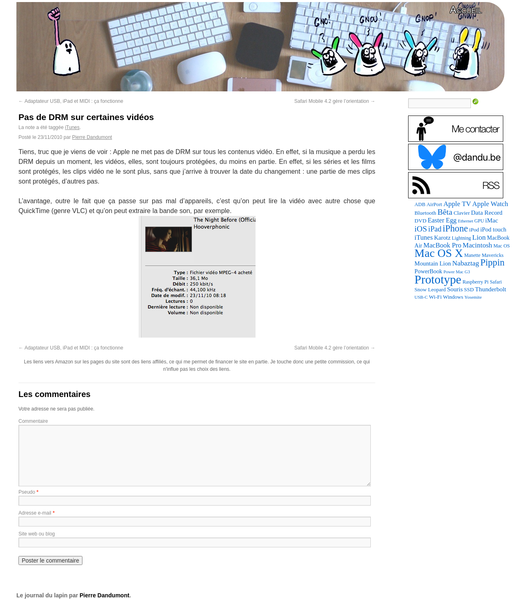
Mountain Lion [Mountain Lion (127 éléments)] (433, 263)
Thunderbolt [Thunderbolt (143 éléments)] (490, 289)
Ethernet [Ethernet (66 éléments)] (465, 220)
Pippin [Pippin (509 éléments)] (492, 262)
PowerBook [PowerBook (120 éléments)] (429, 271)
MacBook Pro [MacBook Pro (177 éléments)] (442, 245)
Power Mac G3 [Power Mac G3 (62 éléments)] (456, 272)
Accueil (466, 9)
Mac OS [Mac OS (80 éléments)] (501, 246)
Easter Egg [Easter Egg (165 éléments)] (442, 220)
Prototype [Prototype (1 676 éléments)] (438, 279)
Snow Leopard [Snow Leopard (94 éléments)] (430, 289)
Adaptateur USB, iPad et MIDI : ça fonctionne (70, 101)
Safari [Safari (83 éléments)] (496, 282)
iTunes (72, 127)
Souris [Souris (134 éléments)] (455, 289)
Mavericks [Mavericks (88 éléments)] (492, 255)
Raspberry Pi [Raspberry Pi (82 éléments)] (476, 282)
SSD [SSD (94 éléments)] (469, 289)
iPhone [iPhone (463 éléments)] (455, 228)
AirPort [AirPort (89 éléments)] (434, 204)
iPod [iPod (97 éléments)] (474, 230)
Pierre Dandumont (92, 137)
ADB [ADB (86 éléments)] (420, 204)
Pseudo (26, 492)
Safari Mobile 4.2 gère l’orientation (334, 101)
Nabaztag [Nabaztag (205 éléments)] (465, 263)
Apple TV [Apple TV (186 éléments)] (457, 204)
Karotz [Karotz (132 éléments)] (442, 237)
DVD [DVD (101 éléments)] (421, 221)
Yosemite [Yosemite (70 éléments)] (473, 297)
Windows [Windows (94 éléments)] (453, 297)
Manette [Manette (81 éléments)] (472, 255)
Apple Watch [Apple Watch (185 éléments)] (490, 204)
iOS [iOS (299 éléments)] (421, 229)
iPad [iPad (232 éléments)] (434, 229)
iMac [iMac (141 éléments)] (491, 220)
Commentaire (33, 421)
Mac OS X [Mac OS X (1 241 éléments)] (439, 253)
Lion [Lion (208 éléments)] (479, 237)
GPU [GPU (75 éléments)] (479, 221)
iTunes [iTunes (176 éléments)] (424, 237)
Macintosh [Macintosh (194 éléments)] (477, 245)
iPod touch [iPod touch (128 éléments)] (493, 229)
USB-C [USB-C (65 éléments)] (421, 297)
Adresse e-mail (34, 513)
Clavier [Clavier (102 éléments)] (462, 213)
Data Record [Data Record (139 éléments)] (486, 212)
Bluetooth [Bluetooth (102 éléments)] (425, 213)
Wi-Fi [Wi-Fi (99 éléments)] (435, 297)
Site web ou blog (36, 534)
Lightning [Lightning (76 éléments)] (461, 238)
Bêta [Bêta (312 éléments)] (444, 211)
